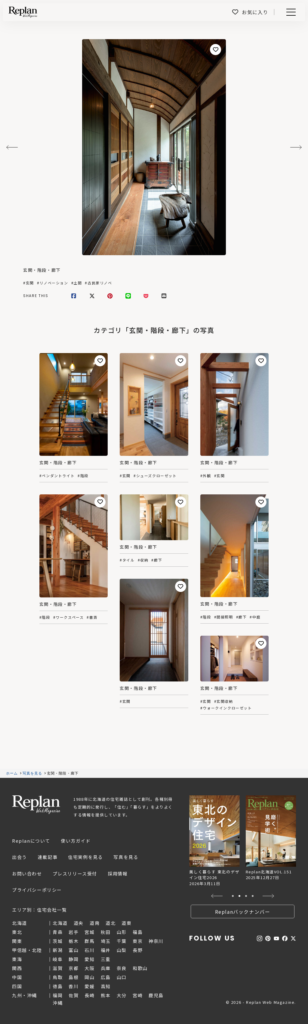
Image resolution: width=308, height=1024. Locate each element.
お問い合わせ (27, 873)
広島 (106, 977)
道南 (95, 923)
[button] (217, 896)
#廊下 (156, 560)
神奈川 (156, 941)
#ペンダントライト (57, 476)
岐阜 (58, 959)
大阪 (89, 968)
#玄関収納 (223, 701)
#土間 (76, 283)
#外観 (205, 476)
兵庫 (106, 968)
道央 (79, 923)
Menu (290, 12)
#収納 (143, 560)
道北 (111, 923)
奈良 (122, 968)
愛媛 (89, 986)
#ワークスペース (68, 617)
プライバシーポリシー (37, 890)
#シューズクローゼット (155, 476)
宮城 (89, 932)
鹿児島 (156, 995)
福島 (138, 932)
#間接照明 (223, 617)
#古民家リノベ (98, 283)
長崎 (89, 995)
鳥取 (58, 977)
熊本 (106, 995)
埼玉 (106, 941)
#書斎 (92, 617)
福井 (106, 950)
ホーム (12, 773)
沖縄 (58, 1003)
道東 (126, 923)
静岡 (74, 959)
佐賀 (74, 995)
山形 (122, 932)
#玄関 (28, 283)
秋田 (106, 932)
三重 (106, 959)
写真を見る (32, 773)
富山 (74, 950)
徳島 (58, 986)
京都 (74, 968)
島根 (74, 977)
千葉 (122, 941)
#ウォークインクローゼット (226, 708)
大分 (122, 995)
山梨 (122, 950)
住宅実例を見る (85, 857)
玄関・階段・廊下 (42, 270)
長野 (138, 950)
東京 (138, 941)
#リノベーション (52, 283)
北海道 (60, 923)
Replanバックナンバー (242, 911)
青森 (58, 932)
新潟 (58, 950)
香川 (74, 986)
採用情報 (118, 873)
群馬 (89, 941)
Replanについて (31, 841)
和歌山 (140, 968)
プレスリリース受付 (75, 873)
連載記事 (47, 857)
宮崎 (138, 995)
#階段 (83, 476)
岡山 (89, 977)
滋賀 (58, 968)
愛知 (89, 959)
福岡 (58, 995)
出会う (19, 857)
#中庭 (255, 617)
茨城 (58, 941)
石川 (89, 950)
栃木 (74, 941)
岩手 (74, 932)
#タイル (127, 560)
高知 (106, 986)
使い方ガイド (76, 841)
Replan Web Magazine (36, 804)
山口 (122, 977)
